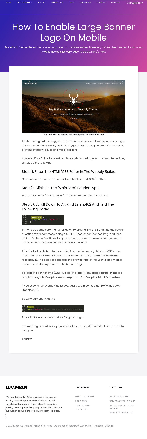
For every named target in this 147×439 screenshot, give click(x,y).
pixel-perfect (5, 409)
